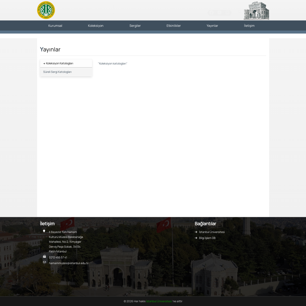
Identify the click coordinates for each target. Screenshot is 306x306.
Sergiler (135, 25)
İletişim (249, 25)
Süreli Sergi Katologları (57, 72)
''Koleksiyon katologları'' (112, 63)
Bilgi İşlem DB (207, 238)
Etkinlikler (174, 25)
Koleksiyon (96, 25)
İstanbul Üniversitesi (212, 232)
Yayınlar (212, 25)
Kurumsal (55, 25)
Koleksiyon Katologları (59, 63)
